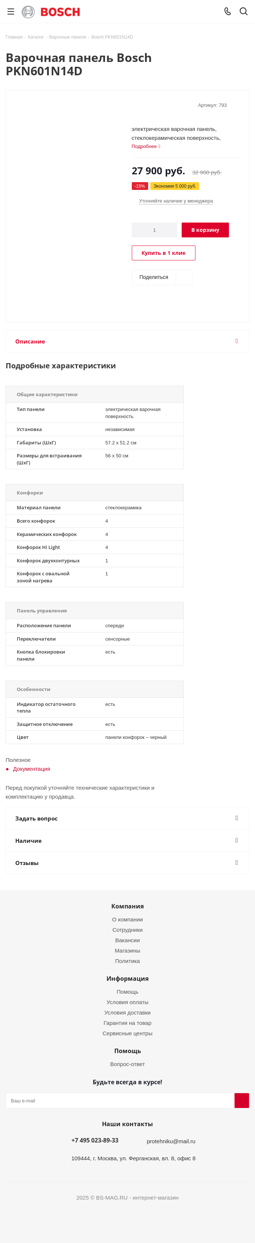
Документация (31, 768)
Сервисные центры (128, 1033)
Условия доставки (127, 1012)
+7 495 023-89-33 (94, 1140)
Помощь (127, 991)
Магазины (127, 950)
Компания (127, 906)
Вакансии (127, 940)
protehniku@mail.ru (171, 1141)
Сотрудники (127, 929)
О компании (127, 919)
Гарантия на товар (127, 1022)
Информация (127, 978)
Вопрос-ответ (127, 1064)
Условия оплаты (127, 1002)
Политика (127, 960)
